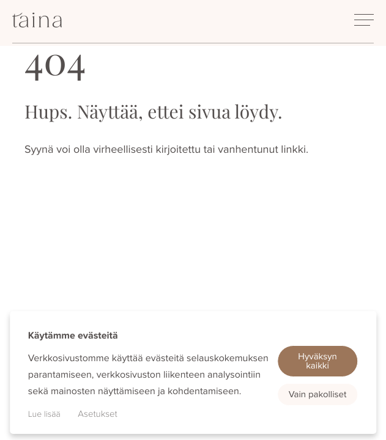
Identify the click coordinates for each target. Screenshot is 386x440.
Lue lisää (44, 414)
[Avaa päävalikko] (364, 20)
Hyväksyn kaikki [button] (317, 361)
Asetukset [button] (97, 413)
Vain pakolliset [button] (318, 394)
